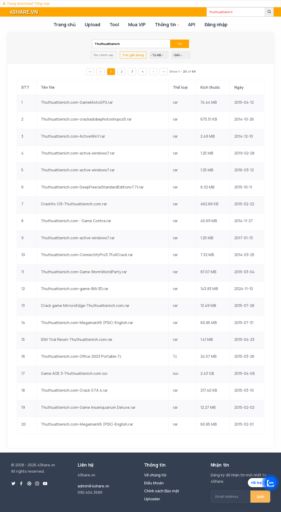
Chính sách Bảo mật (161, 491)
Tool (114, 25)
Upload (92, 25)
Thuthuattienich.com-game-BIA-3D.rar (74, 288)
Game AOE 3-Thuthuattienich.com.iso (74, 373)
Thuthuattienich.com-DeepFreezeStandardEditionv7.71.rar (92, 187)
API (191, 25)
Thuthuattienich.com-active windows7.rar (78, 153)
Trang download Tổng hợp (26, 3)
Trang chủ (64, 25)
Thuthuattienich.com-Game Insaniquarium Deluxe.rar (88, 407)
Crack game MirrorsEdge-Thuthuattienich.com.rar (85, 305)
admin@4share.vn (93, 486)
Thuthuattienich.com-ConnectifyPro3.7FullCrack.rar (87, 254)
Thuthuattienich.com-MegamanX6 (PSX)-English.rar (87, 322)
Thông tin (167, 25)
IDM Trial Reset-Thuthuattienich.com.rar (76, 339)
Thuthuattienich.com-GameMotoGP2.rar (77, 102)
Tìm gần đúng (133, 55)
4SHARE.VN (24, 11)
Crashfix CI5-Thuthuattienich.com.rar (74, 203)
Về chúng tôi (155, 475)
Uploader (152, 498)
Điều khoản (154, 483)
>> (164, 71)
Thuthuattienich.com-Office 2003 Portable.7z (81, 356)
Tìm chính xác (103, 55)
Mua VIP (137, 25)
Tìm (179, 44)
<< (90, 71)
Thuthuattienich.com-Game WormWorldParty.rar (84, 271)
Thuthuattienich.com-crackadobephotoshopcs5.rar (86, 119)
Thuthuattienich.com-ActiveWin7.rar (73, 136)
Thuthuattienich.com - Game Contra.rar (76, 220)
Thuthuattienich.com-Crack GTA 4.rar (74, 390)
